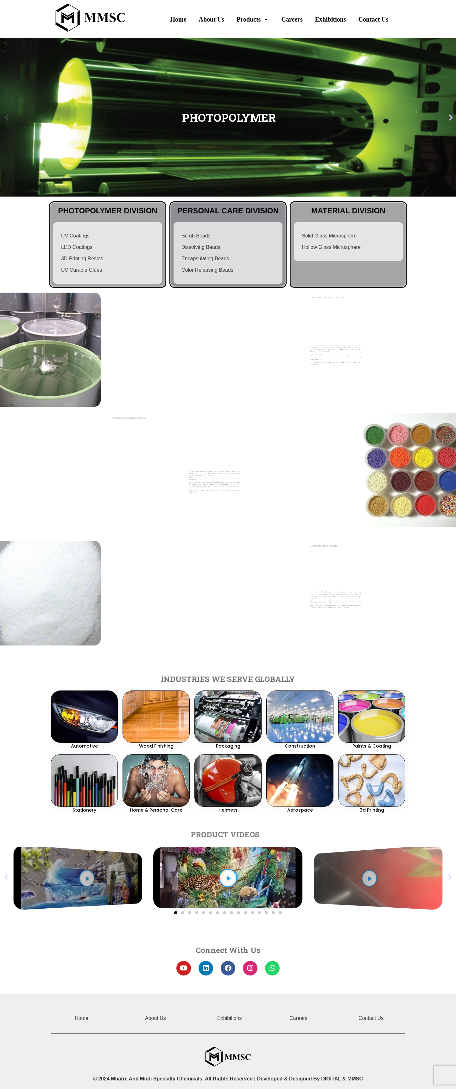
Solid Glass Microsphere (329, 234)
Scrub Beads (196, 234)
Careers (291, 19)
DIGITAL (331, 1078)
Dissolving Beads (200, 246)
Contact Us (373, 19)
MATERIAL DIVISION (348, 209)
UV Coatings (75, 234)
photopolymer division (107, 209)
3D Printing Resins (82, 257)
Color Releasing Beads (207, 269)
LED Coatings (76, 246)
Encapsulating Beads (205, 257)
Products (253, 18)
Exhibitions (330, 19)
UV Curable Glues (81, 269)
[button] (175, 912)
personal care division (228, 209)
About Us (212, 19)
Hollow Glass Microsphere (331, 246)
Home (178, 19)
